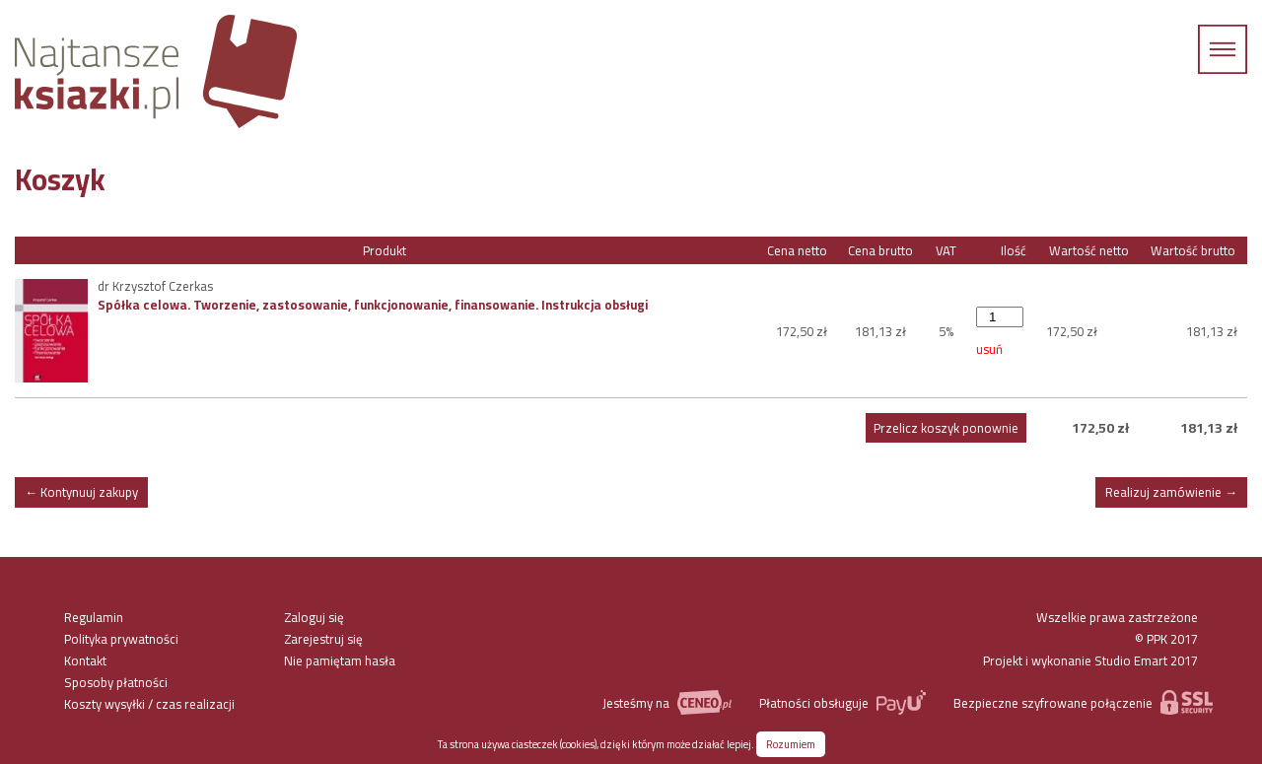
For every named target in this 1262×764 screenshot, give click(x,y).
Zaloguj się (314, 617)
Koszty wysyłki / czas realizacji (149, 704)
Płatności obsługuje (842, 702)
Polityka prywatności (121, 639)
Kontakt (85, 660)
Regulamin (93, 617)
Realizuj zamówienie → (1171, 492)
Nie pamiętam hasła (339, 660)
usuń (989, 349)
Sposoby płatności (116, 682)
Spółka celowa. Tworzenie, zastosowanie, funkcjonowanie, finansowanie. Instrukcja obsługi (373, 304)
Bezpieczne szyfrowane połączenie (1083, 702)
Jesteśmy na (666, 702)
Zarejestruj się (323, 639)
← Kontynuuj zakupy (81, 492)
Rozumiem (790, 744)
